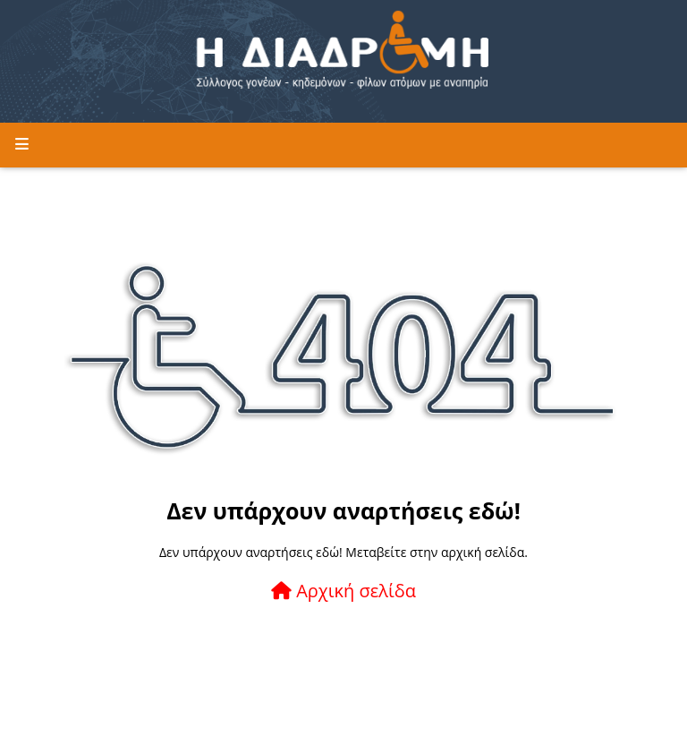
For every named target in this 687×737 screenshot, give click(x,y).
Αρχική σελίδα (343, 590)
